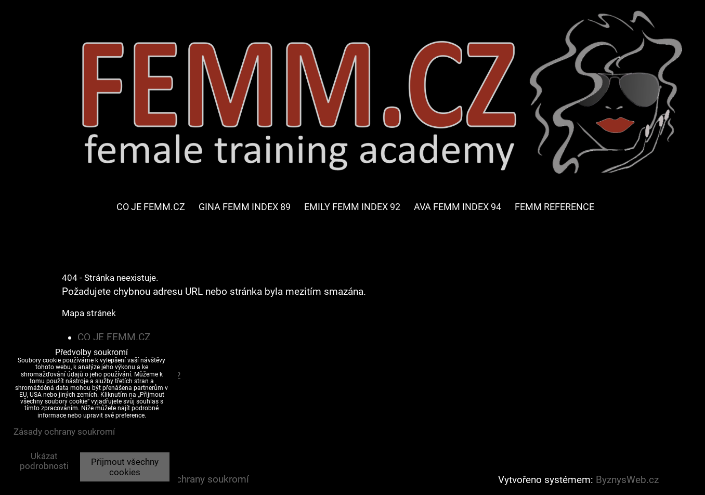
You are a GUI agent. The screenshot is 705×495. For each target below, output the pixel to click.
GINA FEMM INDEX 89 (245, 206)
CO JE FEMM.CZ (150, 206)
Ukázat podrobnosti (44, 461)
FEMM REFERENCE (554, 206)
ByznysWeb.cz (627, 480)
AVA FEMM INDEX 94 (457, 206)
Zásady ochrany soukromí (192, 479)
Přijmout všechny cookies (125, 467)
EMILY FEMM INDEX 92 (352, 206)
